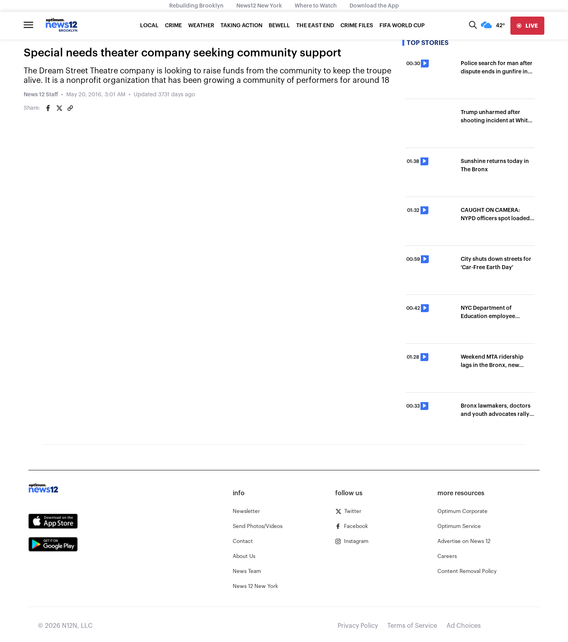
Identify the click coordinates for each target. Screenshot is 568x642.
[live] (527, 26)
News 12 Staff (41, 94)
